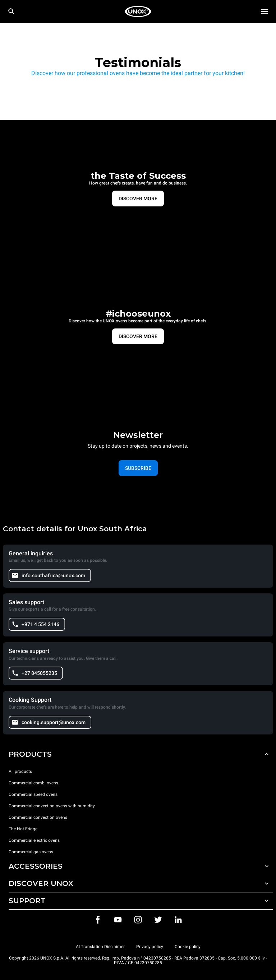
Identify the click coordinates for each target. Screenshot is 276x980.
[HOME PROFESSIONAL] (138, 11)
